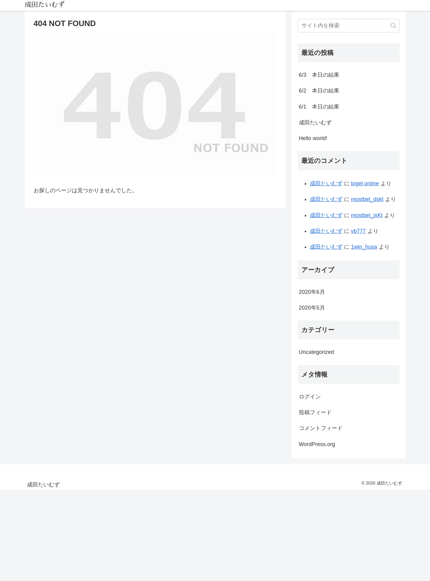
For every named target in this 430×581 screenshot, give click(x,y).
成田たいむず (315, 122)
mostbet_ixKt (367, 215)
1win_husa (364, 247)
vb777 (358, 231)
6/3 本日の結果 (319, 75)
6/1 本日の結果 (319, 107)
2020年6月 (312, 292)
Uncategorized (316, 352)
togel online (365, 183)
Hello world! (313, 138)
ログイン (310, 397)
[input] (349, 25)
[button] (393, 25)
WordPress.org (317, 444)
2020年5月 (312, 308)
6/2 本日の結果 (319, 91)
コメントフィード (321, 428)
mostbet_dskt (367, 199)
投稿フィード (315, 412)
